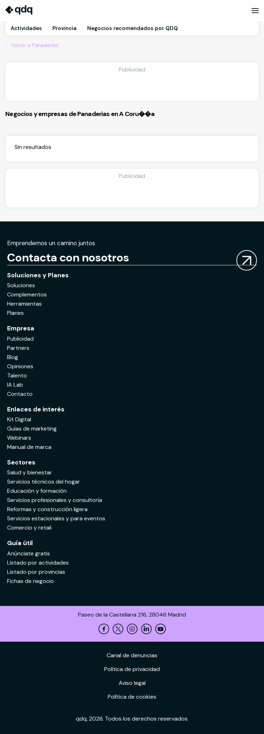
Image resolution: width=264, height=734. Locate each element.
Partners (18, 348)
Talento (17, 375)
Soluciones (21, 285)
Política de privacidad (132, 669)
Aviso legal (132, 683)
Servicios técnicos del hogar (43, 481)
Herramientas (24, 303)
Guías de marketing (32, 428)
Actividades (26, 28)
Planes (15, 313)
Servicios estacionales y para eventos (56, 518)
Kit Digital (19, 419)
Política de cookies (132, 696)
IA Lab (15, 384)
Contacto (20, 394)
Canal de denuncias (132, 655)
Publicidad (20, 338)
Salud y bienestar (29, 472)
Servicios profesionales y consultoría (54, 500)
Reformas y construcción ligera (47, 509)
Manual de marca (29, 447)
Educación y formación (37, 491)
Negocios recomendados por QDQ (132, 28)
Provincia (64, 28)
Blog (12, 357)
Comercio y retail (29, 527)
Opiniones (20, 366)
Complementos (27, 294)
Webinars (19, 437)
